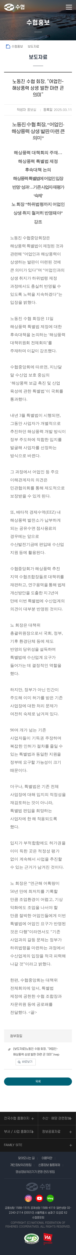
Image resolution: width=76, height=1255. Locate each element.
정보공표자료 (51, 1132)
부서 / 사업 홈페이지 (18, 1132)
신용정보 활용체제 (49, 1165)
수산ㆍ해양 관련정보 (56, 1118)
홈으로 (8, 46)
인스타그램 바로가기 (28, 1198)
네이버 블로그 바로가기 (50, 1198)
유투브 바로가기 (39, 1198)
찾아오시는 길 (26, 1158)
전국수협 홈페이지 (16, 1118)
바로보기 (27, 1062)
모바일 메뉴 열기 (69, 7)
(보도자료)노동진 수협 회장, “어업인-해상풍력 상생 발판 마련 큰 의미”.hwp (36, 1051)
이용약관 (47, 1158)
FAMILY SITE (13, 1145)
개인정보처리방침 (20, 1165)
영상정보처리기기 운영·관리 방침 (35, 1172)
